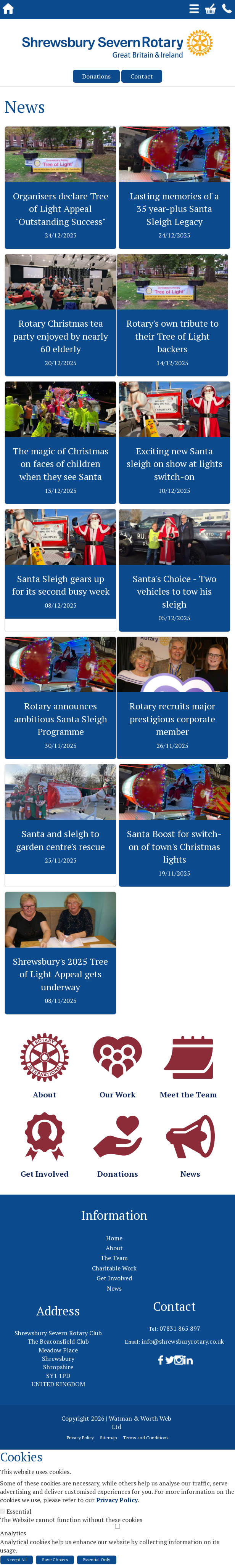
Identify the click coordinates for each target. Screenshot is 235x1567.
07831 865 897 (179, 1328)
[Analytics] (117, 1526)
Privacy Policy (117, 1500)
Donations (96, 76)
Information (114, 1215)
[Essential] (2, 1511)
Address (58, 1311)
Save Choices (55, 1559)
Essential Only (96, 1559)
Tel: (153, 1328)
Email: (132, 1341)
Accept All (16, 1559)
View (60, 131)
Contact (141, 76)
